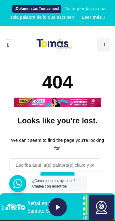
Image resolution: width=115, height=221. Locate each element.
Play (57, 207)
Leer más (92, 17)
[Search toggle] (103, 45)
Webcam (101, 207)
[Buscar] (55, 165)
